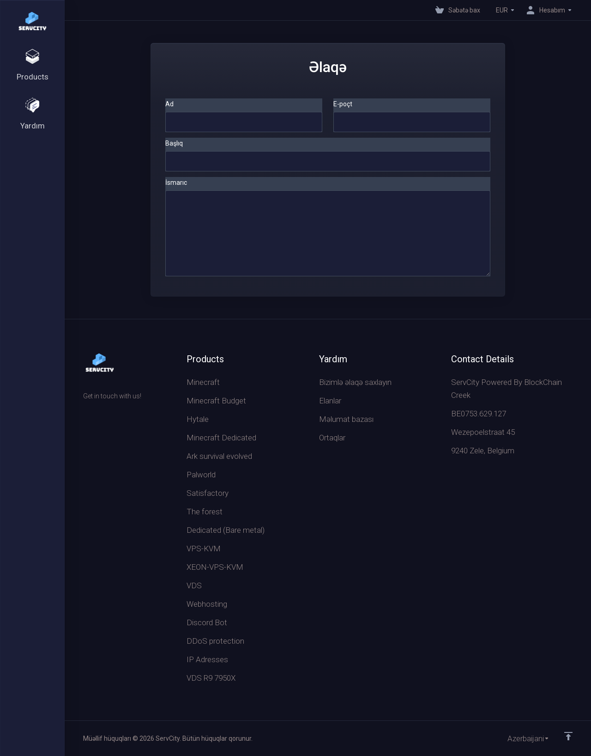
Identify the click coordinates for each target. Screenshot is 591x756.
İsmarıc (176, 182)
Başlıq (174, 143)
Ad (169, 104)
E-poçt (342, 104)
